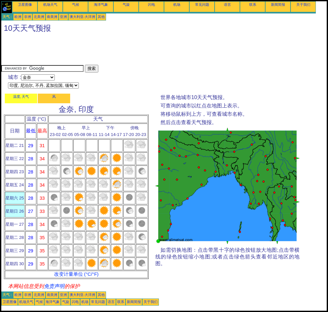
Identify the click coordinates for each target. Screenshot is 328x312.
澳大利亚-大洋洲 (82, 17)
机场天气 (50, 4)
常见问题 (202, 4)
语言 (227, 4)
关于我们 (303, 4)
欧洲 (17, 17)
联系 (252, 4)
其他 (101, 17)
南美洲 (52, 17)
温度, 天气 (21, 96)
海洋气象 (101, 4)
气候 (75, 4)
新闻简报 (278, 4)
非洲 (27, 17)
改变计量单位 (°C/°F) (76, 274)
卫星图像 (25, 4)
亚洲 (63, 17)
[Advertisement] (117, 50)
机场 (176, 4)
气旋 (126, 4)
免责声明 (54, 286)
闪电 (151, 4)
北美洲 (39, 17)
